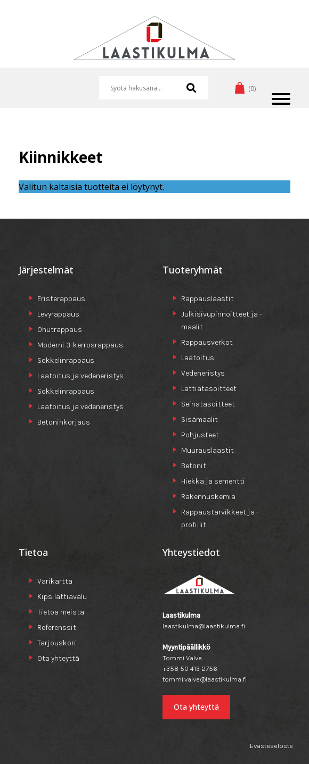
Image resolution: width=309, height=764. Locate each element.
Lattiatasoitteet (209, 388)
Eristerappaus (61, 298)
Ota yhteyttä (58, 658)
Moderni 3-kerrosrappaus (80, 345)
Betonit (193, 465)
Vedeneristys (203, 373)
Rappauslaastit (207, 298)
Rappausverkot (207, 342)
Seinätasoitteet (208, 404)
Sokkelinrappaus (65, 360)
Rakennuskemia (208, 496)
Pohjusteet (200, 434)
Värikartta (54, 581)
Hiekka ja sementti (213, 481)
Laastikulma (154, 42)
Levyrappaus (58, 314)
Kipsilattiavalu (62, 596)
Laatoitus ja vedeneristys (80, 375)
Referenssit (56, 627)
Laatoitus (197, 357)
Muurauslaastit (207, 450)
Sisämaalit (199, 419)
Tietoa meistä (60, 612)
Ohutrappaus (59, 329)
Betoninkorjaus (63, 422)
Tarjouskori (56, 642)
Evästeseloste (271, 746)
